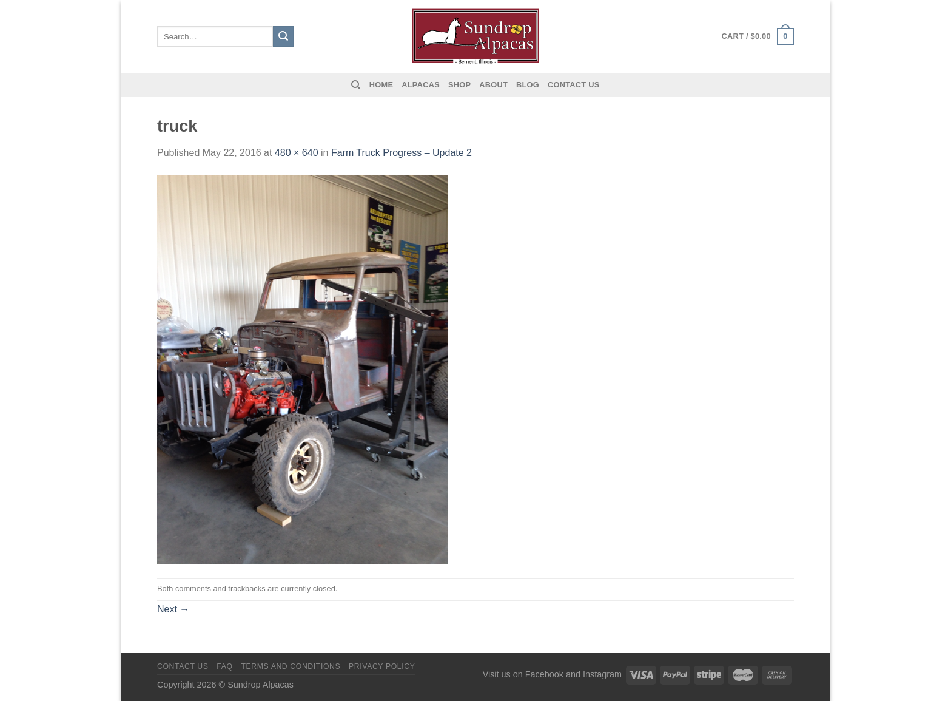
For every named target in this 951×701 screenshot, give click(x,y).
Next (173, 609)
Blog (527, 84)
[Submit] (283, 36)
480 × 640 (296, 152)
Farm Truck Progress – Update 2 (401, 152)
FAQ (224, 666)
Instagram (602, 674)
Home (381, 84)
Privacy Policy (382, 666)
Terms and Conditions (290, 666)
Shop (459, 84)
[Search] (355, 85)
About (493, 84)
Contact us (574, 84)
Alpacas (421, 84)
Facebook (544, 674)
